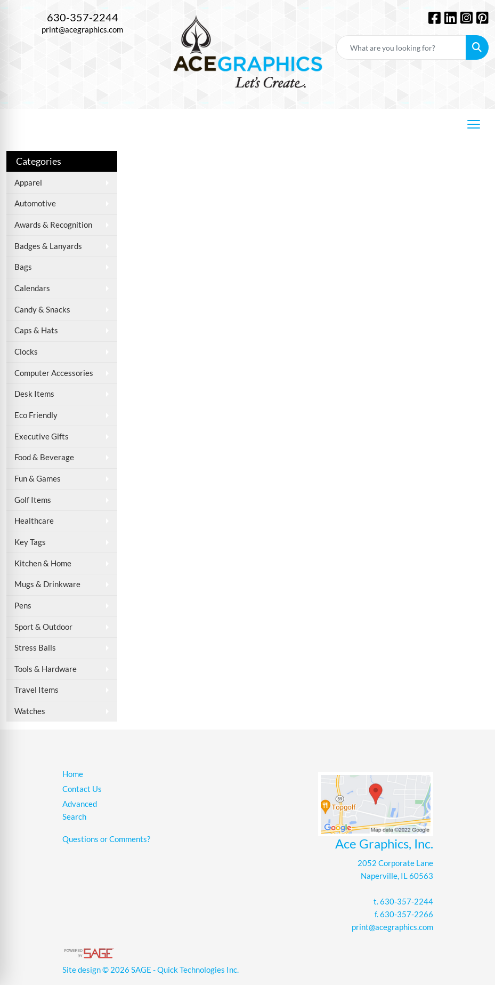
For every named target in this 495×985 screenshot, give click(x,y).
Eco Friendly (36, 415)
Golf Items (32, 499)
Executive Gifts (41, 436)
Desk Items (34, 393)
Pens (22, 605)
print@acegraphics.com (82, 29)
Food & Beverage (44, 457)
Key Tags (30, 542)
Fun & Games (37, 478)
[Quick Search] (401, 47)
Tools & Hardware (45, 669)
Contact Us (82, 789)
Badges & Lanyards (48, 246)
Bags (23, 266)
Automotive (35, 203)
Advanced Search (79, 810)
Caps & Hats (36, 330)
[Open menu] (473, 124)
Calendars (32, 288)
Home (72, 774)
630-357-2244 (82, 17)
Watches (29, 711)
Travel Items (36, 689)
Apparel (28, 182)
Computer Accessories (53, 373)
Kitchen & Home (42, 563)
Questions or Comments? (106, 839)
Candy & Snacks (42, 309)
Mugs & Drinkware (47, 584)
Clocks (26, 351)
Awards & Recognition (53, 224)
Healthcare (34, 520)
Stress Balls (35, 647)
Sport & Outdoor (43, 626)
